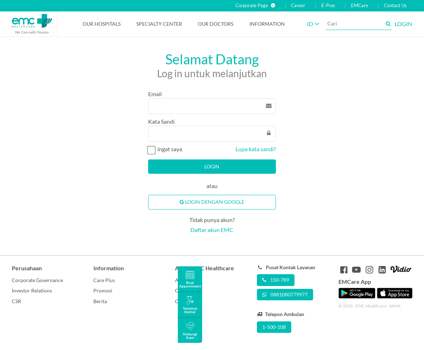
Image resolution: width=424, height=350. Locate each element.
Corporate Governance (37, 280)
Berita (100, 301)
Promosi (102, 290)
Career (298, 5)
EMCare (359, 5)
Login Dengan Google (212, 202)
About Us (185, 280)
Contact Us (395, 5)
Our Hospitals (102, 24)
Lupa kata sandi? (255, 149)
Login (211, 166)
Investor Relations (32, 290)
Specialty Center (159, 24)
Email (155, 93)
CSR (16, 301)
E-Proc (328, 5)
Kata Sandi (161, 121)
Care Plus (104, 280)
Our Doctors (215, 24)
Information (267, 24)
